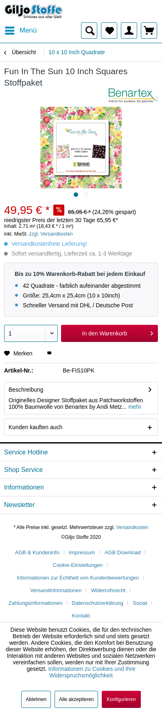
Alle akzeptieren (76, 699)
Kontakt (81, 616)
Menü (21, 29)
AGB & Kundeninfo (37, 552)
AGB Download (123, 552)
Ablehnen (36, 699)
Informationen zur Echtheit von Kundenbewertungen (78, 578)
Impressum (82, 552)
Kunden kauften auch (35, 427)
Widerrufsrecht (108, 590)
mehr (134, 406)
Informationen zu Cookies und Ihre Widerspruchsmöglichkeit (91, 672)
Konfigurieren (121, 699)
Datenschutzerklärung (97, 603)
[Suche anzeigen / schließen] (89, 30)
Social (140, 603)
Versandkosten (132, 527)
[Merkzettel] (109, 30)
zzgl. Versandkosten (50, 234)
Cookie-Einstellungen (78, 565)
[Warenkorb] (149, 30)
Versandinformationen (55, 590)
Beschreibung (26, 389)
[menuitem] (20, 30)
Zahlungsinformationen (35, 603)
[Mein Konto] (129, 30)
